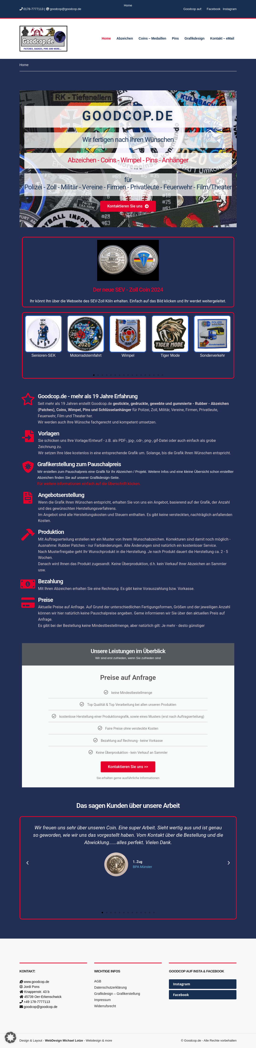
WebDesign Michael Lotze (64, 1040)
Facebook (213, 9)
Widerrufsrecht (105, 1006)
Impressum (102, 1000)
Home (106, 38)
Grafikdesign (194, 38)
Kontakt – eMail (222, 38)
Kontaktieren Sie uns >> (128, 766)
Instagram (230, 9)
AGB (97, 981)
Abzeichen (124, 38)
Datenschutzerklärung (110, 987)
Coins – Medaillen (152, 38)
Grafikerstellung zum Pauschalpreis (79, 464)
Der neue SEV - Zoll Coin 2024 (128, 289)
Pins (175, 38)
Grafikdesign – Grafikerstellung (117, 994)
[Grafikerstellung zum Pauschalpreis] (28, 467)
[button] (27, 342)
